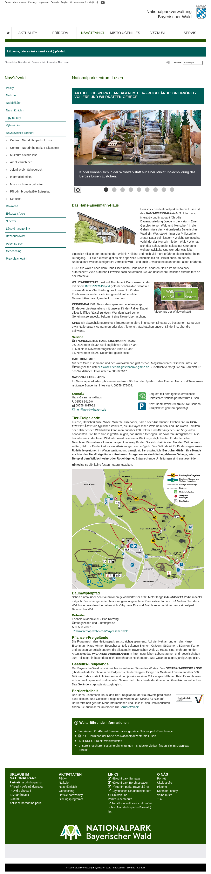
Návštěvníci (92, 33)
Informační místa (21, 176)
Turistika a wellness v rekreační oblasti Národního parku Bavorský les (130, 807)
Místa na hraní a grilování (26, 184)
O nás (162, 774)
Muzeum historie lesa (23, 155)
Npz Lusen (63, 62)
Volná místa (164, 795)
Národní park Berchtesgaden (128, 782)
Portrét (161, 778)
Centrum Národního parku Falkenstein (34, 147)
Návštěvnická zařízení (20, 133)
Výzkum (157, 33)
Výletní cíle (13, 125)
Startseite (9, 62)
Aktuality (27, 33)
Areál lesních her (21, 162)
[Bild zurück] (86, 146)
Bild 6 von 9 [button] (146, 190)
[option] (137, 148)
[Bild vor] (189, 146)
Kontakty (32, 2)
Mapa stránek (19, 2)
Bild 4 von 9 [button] (130, 190)
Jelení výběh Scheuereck (26, 169)
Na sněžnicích (15, 110)
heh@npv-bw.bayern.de (89, 409)
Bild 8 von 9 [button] (163, 190)
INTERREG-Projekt (97, 286)
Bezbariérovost (15, 236)
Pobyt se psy (14, 243)
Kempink (15, 198)
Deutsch (55, 2)
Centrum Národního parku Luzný (31, 140)
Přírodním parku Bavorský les (129, 786)
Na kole (11, 95)
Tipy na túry (13, 117)
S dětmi (11, 221)
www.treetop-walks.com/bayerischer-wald (100, 631)
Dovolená (12, 206)
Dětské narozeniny (18, 228)
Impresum (43, 2)
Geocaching (13, 251)
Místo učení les (125, 33)
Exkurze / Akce (15, 213)
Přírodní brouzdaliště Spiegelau (30, 191)
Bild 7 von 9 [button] (154, 190)
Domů (8, 2)
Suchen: (178, 62)
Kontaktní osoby (167, 791)
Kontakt (141, 867)
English (64, 2)
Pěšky (10, 88)
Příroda (60, 33)
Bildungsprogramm (71, 799)
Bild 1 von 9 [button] (105, 190)
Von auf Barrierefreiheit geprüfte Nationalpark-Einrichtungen (127, 731)
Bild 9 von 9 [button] (171, 190)
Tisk (159, 799)
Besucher (22, 62)
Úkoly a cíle (164, 782)
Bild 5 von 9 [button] (138, 190)
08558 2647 (118, 371)
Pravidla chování (16, 258)
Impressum (118, 867)
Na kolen (64, 782)
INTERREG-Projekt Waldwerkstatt (100, 741)
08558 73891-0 (83, 627)
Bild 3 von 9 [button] (121, 190)
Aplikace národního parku (26, 803)
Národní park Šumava (124, 778)
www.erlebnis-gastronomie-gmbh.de (124, 367)
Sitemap (131, 867)
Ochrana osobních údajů (82, 2)
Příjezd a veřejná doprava (26, 786)
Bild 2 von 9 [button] (113, 190)
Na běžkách (13, 102)
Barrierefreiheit (129, 707)
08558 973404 (121, 385)
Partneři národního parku (26, 782)
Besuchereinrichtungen (43, 62)
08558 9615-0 (82, 401)
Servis (190, 33)
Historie (162, 786)
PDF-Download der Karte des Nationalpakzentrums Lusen (117, 736)
